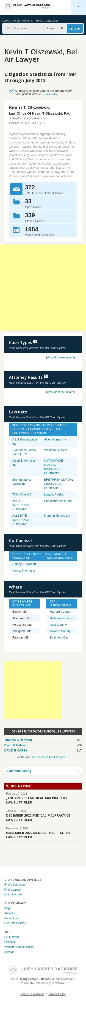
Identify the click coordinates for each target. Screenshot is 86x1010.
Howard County (60, 631)
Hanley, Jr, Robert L (25, 564)
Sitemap (9, 952)
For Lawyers (11, 936)
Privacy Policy (57, 994)
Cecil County (58, 624)
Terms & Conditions (32, 994)
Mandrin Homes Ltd (57, 515)
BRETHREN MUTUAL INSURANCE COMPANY (58, 484)
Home (6, 21)
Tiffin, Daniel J (21, 494)
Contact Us (11, 918)
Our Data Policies (15, 923)
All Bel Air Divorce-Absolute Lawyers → (43, 757)
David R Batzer (14, 745)
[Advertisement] (43, 287)
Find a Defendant (14, 884)
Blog (7, 908)
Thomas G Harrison (18, 740)
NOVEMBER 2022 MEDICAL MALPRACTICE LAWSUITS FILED (38, 835)
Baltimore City (59, 637)
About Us (10, 913)
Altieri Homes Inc (55, 439)
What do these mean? (60, 357)
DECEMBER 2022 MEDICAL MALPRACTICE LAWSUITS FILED (38, 817)
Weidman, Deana (55, 450)
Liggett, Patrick (54, 494)
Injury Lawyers (22, 21)
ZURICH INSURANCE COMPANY (21, 505)
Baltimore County (61, 618)
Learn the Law (13, 894)
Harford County (60, 611)
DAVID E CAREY (16, 750)
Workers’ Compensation (18, 947)
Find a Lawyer (13, 889)
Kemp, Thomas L (23, 570)
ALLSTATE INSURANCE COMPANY (21, 520)
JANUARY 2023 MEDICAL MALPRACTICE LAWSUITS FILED (37, 800)
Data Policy (50, 94)
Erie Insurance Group (58, 501)
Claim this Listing (18, 771)
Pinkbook (10, 942)
